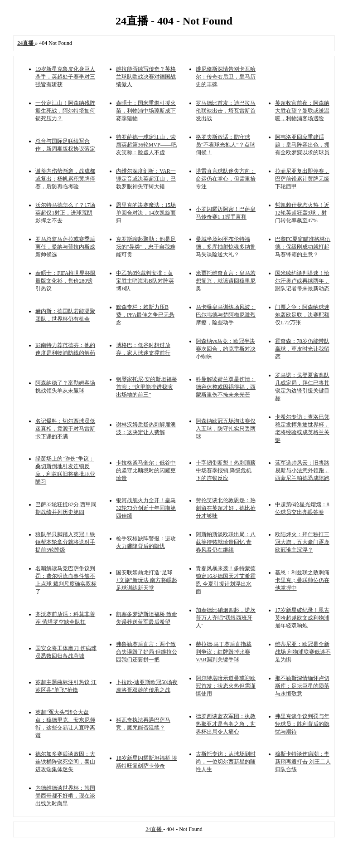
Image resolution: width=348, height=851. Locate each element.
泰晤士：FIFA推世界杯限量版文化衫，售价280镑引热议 (65, 281)
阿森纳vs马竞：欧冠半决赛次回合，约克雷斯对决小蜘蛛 (226, 349)
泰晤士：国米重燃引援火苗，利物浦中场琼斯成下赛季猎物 (146, 111)
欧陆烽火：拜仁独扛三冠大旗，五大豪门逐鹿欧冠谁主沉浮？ (302, 542)
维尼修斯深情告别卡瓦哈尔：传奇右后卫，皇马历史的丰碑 (226, 77)
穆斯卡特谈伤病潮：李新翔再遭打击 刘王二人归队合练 (303, 762)
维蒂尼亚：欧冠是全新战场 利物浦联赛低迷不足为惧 (303, 652)
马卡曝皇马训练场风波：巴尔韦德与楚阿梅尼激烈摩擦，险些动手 (226, 315)
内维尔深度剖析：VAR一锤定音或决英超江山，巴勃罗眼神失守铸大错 (146, 179)
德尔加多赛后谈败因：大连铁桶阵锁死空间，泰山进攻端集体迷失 (65, 762)
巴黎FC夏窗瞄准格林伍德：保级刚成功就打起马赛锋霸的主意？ (303, 247)
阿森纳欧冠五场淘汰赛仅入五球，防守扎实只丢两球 (226, 429)
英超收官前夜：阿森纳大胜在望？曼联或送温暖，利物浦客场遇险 (302, 111)
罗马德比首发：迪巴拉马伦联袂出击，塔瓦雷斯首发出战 (226, 111)
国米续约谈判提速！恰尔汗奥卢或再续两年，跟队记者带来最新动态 (302, 281)
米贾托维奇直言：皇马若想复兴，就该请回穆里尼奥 (226, 281)
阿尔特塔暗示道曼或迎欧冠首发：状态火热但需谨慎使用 (226, 686)
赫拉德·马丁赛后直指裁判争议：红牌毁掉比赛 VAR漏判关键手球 (223, 652)
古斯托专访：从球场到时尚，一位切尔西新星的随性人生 (226, 762)
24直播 (154, 829)
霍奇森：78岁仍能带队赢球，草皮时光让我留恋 (302, 349)
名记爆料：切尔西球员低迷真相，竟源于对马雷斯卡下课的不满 (65, 429)
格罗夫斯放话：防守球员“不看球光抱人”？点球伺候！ (225, 145)
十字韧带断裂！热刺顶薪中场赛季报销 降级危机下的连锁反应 (226, 470)
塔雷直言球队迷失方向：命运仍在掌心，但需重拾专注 (226, 179)
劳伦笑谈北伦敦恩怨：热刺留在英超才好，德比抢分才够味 (226, 508)
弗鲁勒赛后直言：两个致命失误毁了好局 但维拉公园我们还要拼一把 (146, 652)
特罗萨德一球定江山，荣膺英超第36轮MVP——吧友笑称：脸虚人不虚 (146, 145)
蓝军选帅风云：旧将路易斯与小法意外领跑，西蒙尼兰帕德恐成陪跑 (302, 470)
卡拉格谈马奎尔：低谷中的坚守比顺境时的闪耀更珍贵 (146, 470)
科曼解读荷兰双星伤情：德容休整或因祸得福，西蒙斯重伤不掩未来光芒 (226, 387)
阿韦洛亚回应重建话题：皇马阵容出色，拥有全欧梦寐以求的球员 (302, 145)
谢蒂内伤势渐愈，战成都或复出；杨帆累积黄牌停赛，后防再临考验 (65, 179)
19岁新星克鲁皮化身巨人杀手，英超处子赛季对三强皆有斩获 (65, 77)
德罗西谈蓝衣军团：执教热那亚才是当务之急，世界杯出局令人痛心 (226, 724)
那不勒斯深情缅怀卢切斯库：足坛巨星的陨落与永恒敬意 (302, 686)
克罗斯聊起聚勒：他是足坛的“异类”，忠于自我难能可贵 (146, 247)
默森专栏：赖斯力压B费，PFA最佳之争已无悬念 (145, 315)
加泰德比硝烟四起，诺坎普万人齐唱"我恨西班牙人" (226, 618)
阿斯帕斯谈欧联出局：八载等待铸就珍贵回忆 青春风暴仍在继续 (226, 542)
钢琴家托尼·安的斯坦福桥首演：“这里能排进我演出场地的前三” (146, 387)
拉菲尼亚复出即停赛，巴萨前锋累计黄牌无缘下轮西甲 (302, 179)
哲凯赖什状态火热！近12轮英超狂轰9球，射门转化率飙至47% (302, 213)
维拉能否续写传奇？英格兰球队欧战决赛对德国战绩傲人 (146, 77)
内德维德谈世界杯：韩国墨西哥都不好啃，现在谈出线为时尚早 (65, 796)
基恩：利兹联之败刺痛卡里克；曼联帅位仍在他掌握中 (302, 580)
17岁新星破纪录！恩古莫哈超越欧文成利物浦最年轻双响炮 (302, 618)
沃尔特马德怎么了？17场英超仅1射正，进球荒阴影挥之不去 (65, 213)
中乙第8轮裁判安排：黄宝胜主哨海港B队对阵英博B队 (145, 281)
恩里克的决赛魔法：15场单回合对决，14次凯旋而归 (146, 213)
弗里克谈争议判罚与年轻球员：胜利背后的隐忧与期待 (302, 724)
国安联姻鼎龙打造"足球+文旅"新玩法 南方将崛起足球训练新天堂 (146, 580)
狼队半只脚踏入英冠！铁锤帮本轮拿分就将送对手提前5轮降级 (65, 542)
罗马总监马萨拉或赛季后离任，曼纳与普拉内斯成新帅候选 (65, 247)
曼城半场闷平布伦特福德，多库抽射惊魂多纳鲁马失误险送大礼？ (226, 247)
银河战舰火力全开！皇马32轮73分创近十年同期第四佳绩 (146, 508)
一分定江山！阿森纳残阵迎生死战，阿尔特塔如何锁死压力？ (65, 111)
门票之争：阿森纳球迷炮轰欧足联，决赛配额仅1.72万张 (302, 315)
